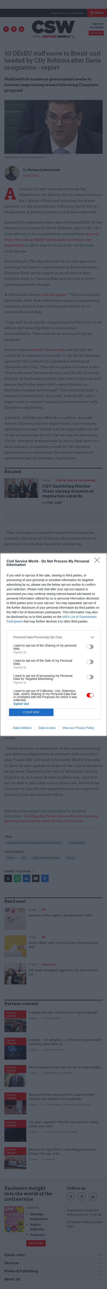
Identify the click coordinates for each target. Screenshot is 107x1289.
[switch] (90, 647)
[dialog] (53, 644)
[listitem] (53, 637)
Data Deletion (22, 728)
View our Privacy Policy (78, 728)
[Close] (98, 561)
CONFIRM (31, 712)
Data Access (46, 728)
